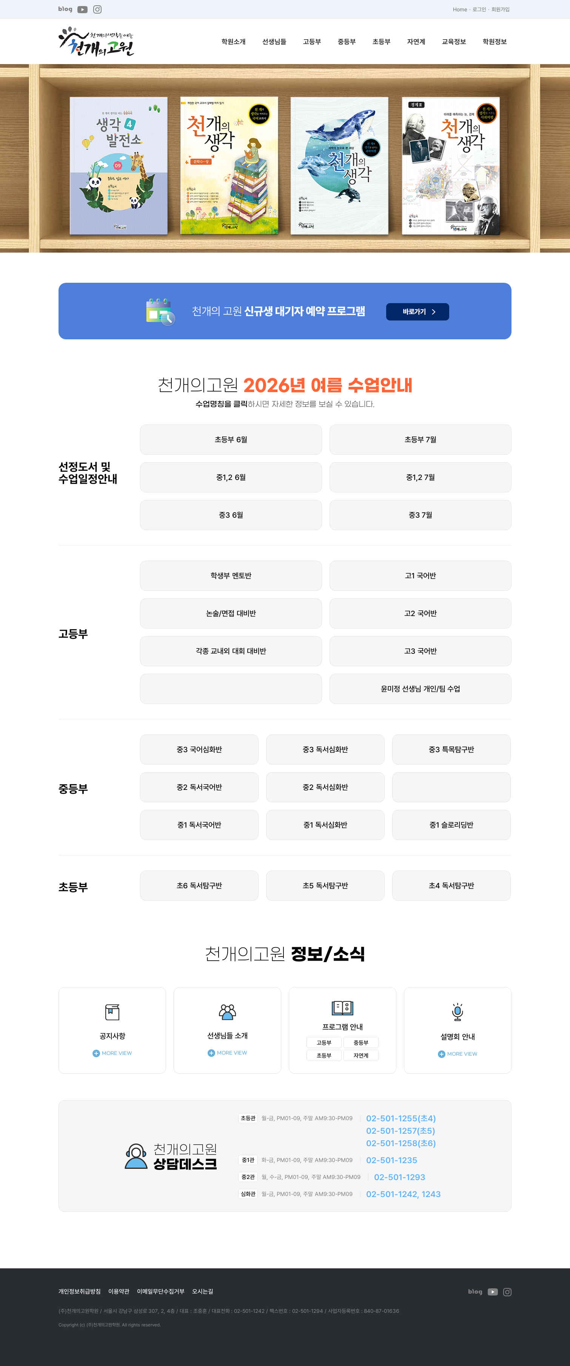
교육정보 (454, 41)
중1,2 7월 (420, 477)
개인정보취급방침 (80, 1291)
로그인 (479, 9)
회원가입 (500, 9)
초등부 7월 (421, 439)
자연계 (416, 41)
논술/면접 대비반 (231, 613)
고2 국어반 (420, 613)
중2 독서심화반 (325, 787)
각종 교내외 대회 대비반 (231, 651)
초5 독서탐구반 (325, 885)
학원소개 (234, 41)
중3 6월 (231, 515)
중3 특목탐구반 (451, 749)
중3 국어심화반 (199, 749)
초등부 (382, 41)
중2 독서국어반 (199, 787)
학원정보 (495, 41)
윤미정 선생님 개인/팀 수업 (421, 689)
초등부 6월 (231, 439)
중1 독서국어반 (199, 825)
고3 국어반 (420, 651)
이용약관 (118, 1291)
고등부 (312, 41)
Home (460, 9)
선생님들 (274, 41)
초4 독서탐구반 (451, 885)
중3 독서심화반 (325, 749)
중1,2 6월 (231, 477)
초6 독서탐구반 (199, 885)
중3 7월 (421, 515)
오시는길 (202, 1291)
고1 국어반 (420, 575)
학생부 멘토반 (231, 575)
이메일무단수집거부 (161, 1291)
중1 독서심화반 (325, 825)
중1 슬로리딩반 (452, 825)
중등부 (347, 41)
